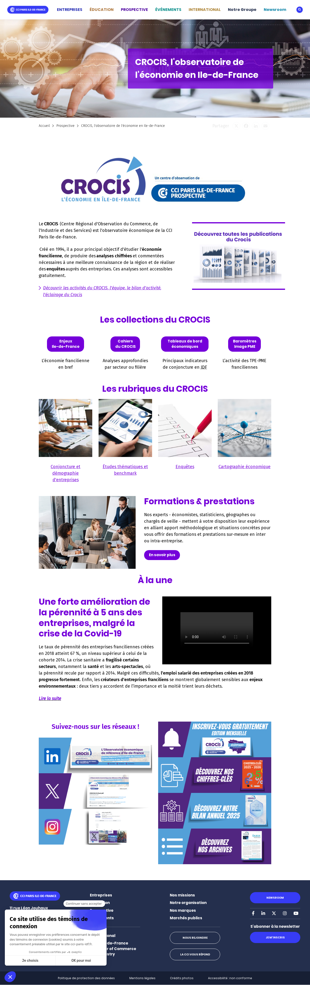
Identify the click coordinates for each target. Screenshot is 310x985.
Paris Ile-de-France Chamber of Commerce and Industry (113, 949)
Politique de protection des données (86, 978)
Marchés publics (186, 917)
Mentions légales (142, 978)
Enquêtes (185, 466)
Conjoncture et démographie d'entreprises (65, 473)
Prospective (65, 126)
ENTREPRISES (69, 9)
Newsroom (275, 9)
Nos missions (182, 895)
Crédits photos (182, 978)
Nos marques (183, 910)
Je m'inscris (275, 937)
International (102, 935)
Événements (102, 917)
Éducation (100, 902)
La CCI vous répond (195, 954)
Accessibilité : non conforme (230, 978)
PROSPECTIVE (134, 9)
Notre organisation (188, 902)
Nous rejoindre (195, 938)
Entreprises (101, 895)
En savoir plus (162, 554)
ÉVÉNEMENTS (168, 9)
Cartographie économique (244, 466)
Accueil (44, 126)
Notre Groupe (242, 9)
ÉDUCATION (102, 9)
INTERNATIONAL (205, 9)
